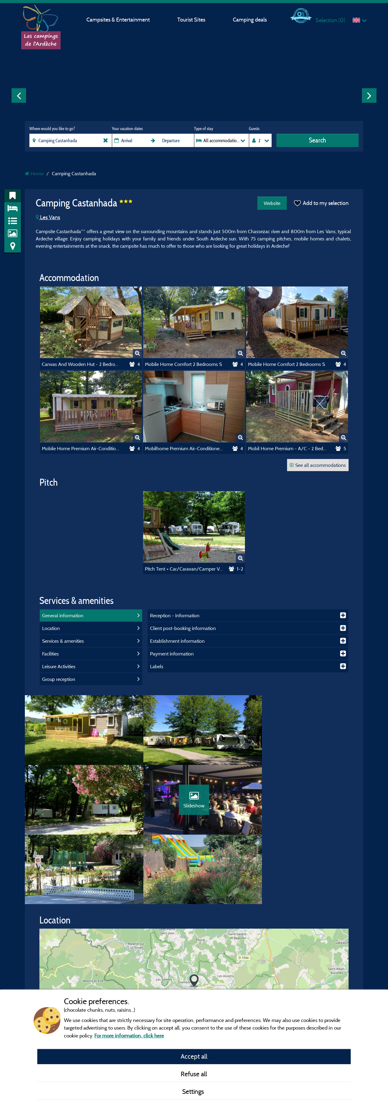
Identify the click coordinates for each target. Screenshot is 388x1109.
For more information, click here (129, 1035)
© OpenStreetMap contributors (315, 980)
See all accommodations (318, 465)
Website (271, 203)
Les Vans (48, 217)
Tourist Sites (191, 19)
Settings (194, 1091)
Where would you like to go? (52, 128)
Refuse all (194, 1074)
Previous (19, 95)
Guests (254, 128)
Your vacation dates (127, 128)
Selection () (330, 20)
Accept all (194, 1056)
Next (369, 95)
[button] (194, 917)
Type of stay (203, 128)
